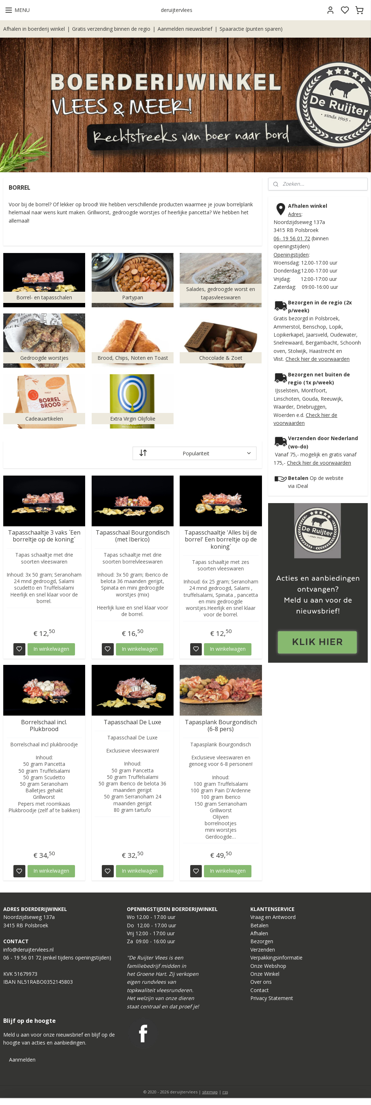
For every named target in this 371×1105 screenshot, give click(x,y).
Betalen (259, 925)
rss (225, 1092)
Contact (259, 990)
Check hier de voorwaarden (317, 358)
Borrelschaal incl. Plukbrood (44, 726)
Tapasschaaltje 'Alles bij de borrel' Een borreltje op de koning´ (220, 540)
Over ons (261, 981)
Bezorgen (261, 941)
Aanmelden (22, 1059)
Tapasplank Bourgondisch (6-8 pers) (221, 726)
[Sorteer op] (194, 453)
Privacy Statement (271, 998)
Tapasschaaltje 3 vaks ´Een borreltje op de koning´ (44, 536)
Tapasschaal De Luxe (132, 722)
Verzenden (262, 949)
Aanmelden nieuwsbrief (185, 28)
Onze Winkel (264, 973)
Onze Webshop (268, 965)
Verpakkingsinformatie (276, 957)
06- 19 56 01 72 (292, 238)
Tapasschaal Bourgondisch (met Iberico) (133, 536)
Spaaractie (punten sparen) (251, 28)
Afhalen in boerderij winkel (34, 28)
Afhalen (259, 933)
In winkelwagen (51, 648)
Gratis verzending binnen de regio (111, 28)
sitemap (210, 1092)
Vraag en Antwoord (273, 917)
